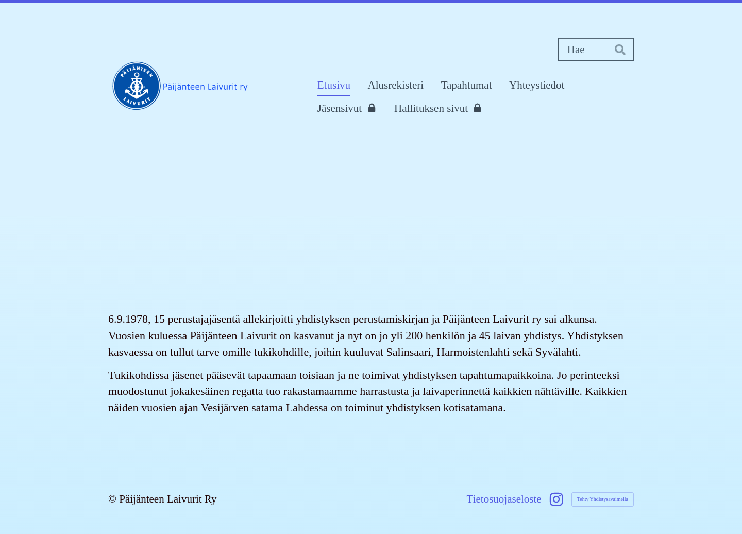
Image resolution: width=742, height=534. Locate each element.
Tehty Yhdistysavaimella (602, 499)
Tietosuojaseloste (504, 499)
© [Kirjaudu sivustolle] (113, 499)
